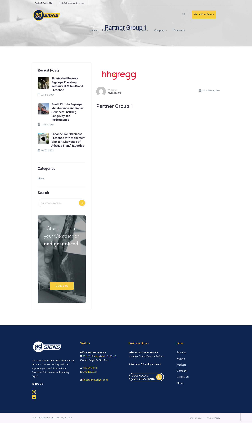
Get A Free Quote (204, 14)
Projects (181, 358)
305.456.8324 (90, 371)
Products (181, 364)
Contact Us (62, 285)
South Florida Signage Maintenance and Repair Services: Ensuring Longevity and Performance (67, 112)
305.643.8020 (90, 367)
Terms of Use (195, 417)
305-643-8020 (45, 3)
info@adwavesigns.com (73, 3)
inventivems (114, 92)
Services (181, 352)
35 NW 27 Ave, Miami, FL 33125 (99, 356)
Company (182, 371)
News (41, 178)
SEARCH (82, 203)
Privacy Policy (213, 417)
